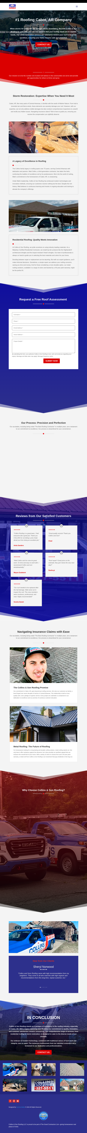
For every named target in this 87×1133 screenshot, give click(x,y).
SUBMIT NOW (51, 361)
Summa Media (20, 1107)
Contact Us (43, 44)
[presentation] (26, 362)
